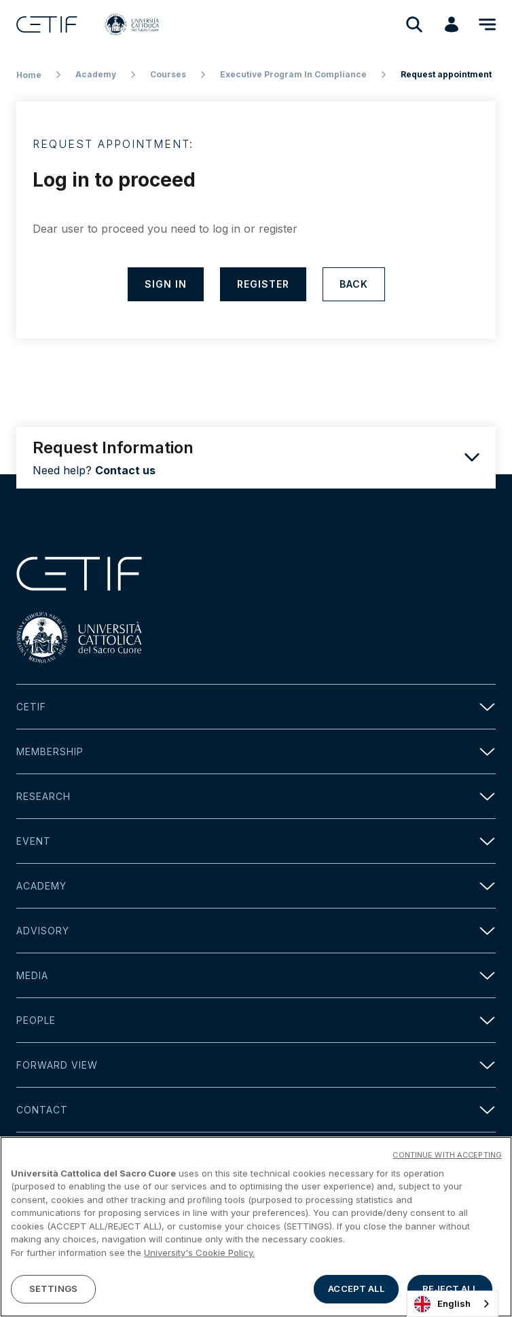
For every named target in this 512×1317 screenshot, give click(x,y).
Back (354, 284)
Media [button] (256, 975)
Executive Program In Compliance (293, 74)
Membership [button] (256, 751)
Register (263, 284)
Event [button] (256, 841)
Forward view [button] (256, 1064)
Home (28, 75)
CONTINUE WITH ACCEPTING (447, 1155)
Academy (95, 74)
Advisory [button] (256, 930)
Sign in (166, 284)
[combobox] (452, 1304)
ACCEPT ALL (356, 1289)
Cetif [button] (256, 706)
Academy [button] (256, 885)
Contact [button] (256, 1109)
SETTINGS (53, 1289)
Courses (168, 74)
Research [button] (256, 796)
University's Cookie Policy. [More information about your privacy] (199, 1253)
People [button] (256, 1020)
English (442, 1304)
